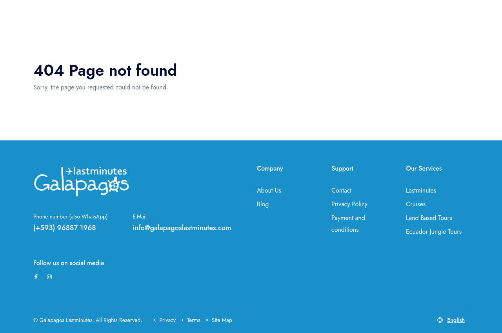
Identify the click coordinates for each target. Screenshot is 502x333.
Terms (191, 320)
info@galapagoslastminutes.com (182, 228)
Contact (341, 190)
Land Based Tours (429, 217)
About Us (269, 190)
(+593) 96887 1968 (64, 228)
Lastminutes (421, 190)
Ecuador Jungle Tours (434, 231)
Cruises (416, 204)
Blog (263, 204)
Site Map (219, 320)
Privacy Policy (349, 204)
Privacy (165, 320)
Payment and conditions (348, 223)
